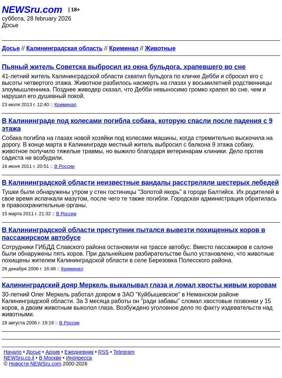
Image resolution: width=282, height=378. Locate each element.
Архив (53, 352)
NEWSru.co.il (19, 358)
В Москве (50, 358)
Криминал (65, 104)
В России (64, 166)
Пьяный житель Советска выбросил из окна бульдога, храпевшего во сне (124, 67)
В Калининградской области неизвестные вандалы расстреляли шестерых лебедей (140, 182)
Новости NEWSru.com (35, 364)
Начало (13, 352)
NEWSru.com (32, 9)
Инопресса (79, 358)
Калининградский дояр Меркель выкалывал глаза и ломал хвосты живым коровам (139, 285)
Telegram (124, 352)
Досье (33, 352)
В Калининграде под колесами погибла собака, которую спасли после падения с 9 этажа (137, 124)
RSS (103, 352)
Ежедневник (79, 352)
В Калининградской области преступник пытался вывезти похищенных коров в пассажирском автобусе (133, 233)
